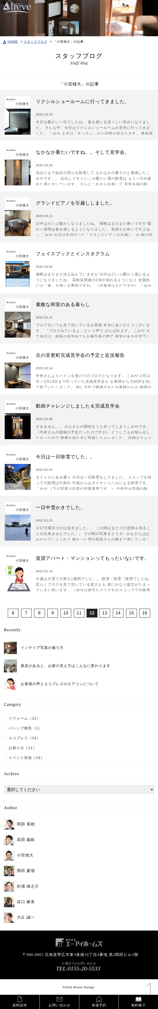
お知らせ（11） (23, 748)
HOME (10, 41)
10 (66, 613)
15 (131, 613)
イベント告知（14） (26, 758)
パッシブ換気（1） (25, 728)
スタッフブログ (35, 41)
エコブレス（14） (25, 738)
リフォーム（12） (25, 718)
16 (144, 613)
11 (79, 613)
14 (118, 613)
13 (104, 613)
